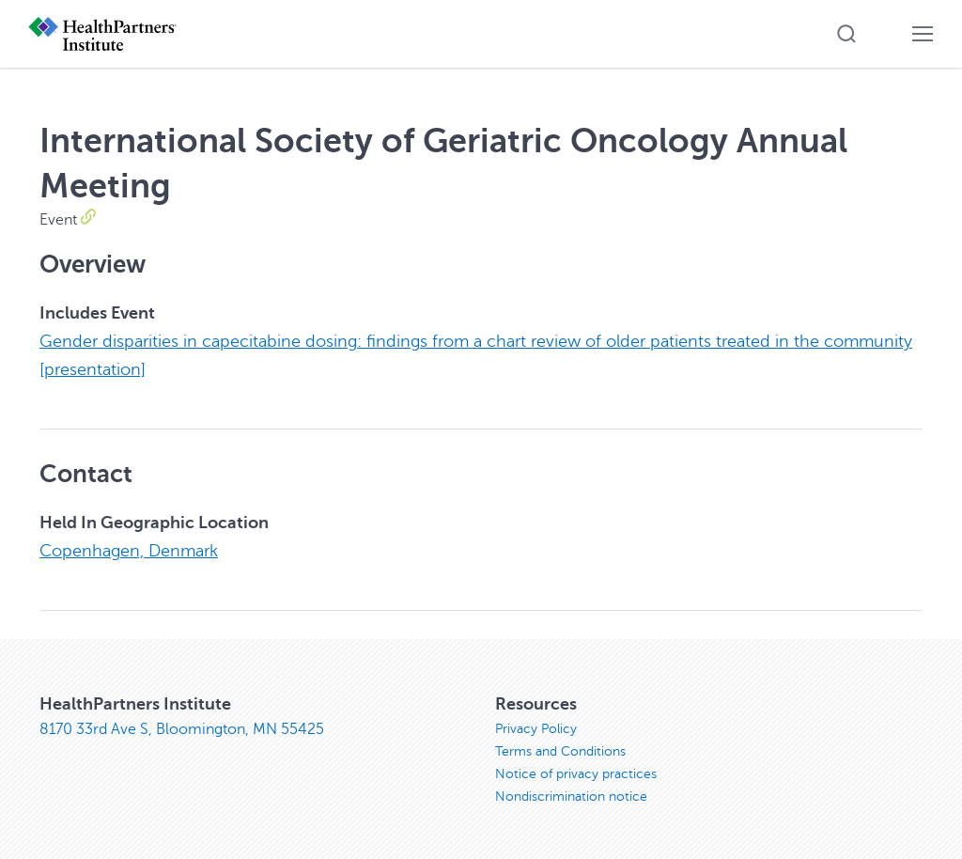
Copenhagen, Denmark (128, 550)
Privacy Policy (536, 729)
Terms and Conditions (560, 751)
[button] (846, 34)
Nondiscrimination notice (571, 796)
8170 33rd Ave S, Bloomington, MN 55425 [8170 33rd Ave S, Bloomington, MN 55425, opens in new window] (181, 729)
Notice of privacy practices (576, 774)
